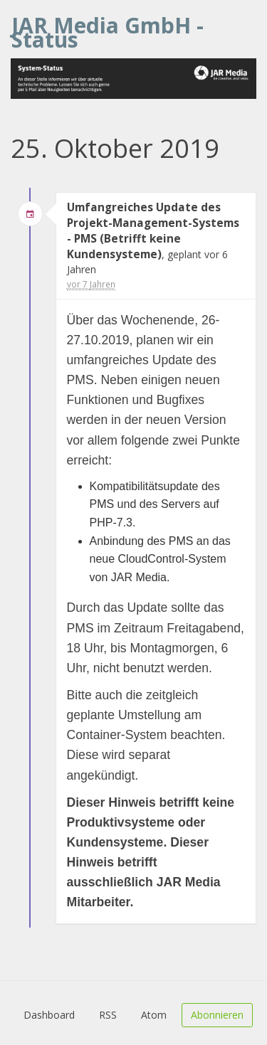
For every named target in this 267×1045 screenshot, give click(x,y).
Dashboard (49, 1015)
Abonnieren (217, 1015)
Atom (154, 1015)
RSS (108, 1015)
